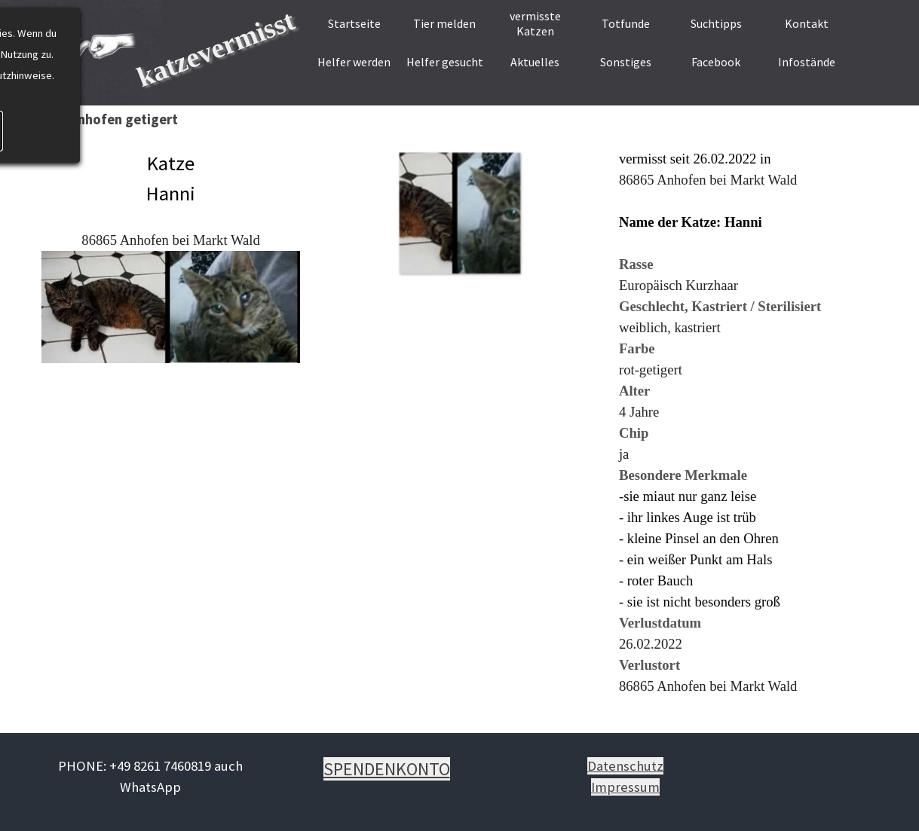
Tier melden (444, 23)
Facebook (715, 61)
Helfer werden (354, 61)
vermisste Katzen (535, 23)
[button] (459, 212)
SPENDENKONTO (386, 769)
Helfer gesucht (444, 61)
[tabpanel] (170, 267)
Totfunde (626, 23)
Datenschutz (625, 765)
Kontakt (807, 23)
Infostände (806, 61)
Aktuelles (534, 61)
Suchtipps (716, 23)
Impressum (625, 787)
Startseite (354, 23)
